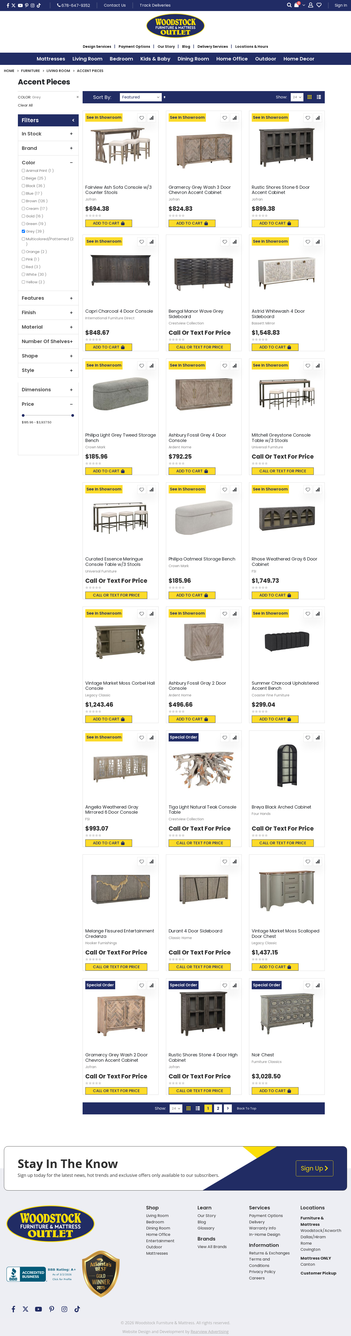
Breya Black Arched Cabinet (281, 807)
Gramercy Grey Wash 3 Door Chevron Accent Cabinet (200, 190)
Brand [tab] (48, 148)
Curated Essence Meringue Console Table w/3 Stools (114, 561)
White (37, 274)
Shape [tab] (48, 355)
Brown (37, 200)
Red (34, 266)
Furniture (30, 70)
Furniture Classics (267, 1061)
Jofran (90, 199)
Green (36, 223)
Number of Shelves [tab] (48, 341)
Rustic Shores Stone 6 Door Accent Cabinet (281, 190)
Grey (36, 231)
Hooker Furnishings (101, 943)
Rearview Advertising (209, 1331)
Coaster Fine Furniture (270, 695)
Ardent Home (180, 447)
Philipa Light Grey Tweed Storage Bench (120, 437)
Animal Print (40, 170)
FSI (254, 571)
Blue (35, 193)
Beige (36, 178)
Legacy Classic (98, 695)
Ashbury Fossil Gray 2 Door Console (197, 685)
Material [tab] (48, 326)
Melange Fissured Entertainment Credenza (119, 933)
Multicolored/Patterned (50, 241)
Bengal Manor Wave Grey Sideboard (196, 314)
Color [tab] (48, 162)
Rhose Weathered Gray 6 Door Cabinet (284, 561)
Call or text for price (199, 347)
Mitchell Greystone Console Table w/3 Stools (281, 437)
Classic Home (180, 937)
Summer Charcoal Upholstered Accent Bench (285, 685)
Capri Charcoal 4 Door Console (119, 311)
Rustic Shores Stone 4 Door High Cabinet (203, 1057)
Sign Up (314, 1168)
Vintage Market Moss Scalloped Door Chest (285, 933)
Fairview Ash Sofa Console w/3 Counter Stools (118, 190)
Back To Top (246, 1108)
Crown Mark (95, 447)
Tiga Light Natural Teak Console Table (202, 809)
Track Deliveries (155, 5)
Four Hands (261, 813)
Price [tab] (48, 404)
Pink (33, 259)
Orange (37, 251)
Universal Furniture (267, 447)
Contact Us (115, 5)
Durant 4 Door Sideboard (195, 931)
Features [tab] (48, 298)
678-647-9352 (73, 5)
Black (36, 185)
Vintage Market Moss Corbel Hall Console (120, 685)
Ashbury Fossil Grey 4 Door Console (197, 437)
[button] (141, 117)
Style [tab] (48, 370)
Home (9, 70)
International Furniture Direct (110, 318)
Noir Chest (263, 1055)
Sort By (101, 97)
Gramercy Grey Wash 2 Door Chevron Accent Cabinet (116, 1057)
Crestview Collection (186, 323)
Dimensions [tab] (48, 389)
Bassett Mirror (263, 323)
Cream (37, 208)
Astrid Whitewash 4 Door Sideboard (278, 314)
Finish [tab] (48, 312)
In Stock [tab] (48, 133)
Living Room (58, 70)
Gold (35, 216)
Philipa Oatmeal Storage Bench (202, 559)
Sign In (341, 5)
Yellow (36, 282)
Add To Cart (109, 223)
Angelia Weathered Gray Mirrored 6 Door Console (111, 809)
